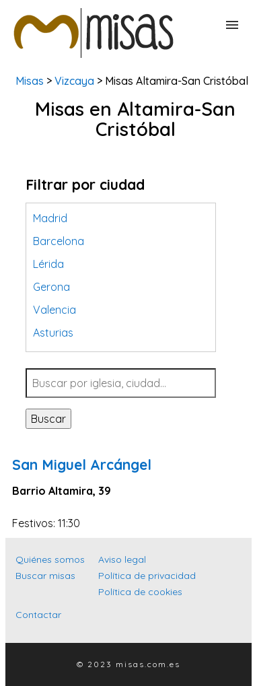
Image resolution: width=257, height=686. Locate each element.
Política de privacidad (147, 576)
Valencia (54, 309)
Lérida (48, 264)
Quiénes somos (50, 559)
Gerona (51, 287)
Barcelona (58, 241)
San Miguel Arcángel (81, 464)
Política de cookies (140, 592)
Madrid (50, 218)
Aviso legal (122, 559)
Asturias (53, 332)
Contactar (38, 615)
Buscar (48, 418)
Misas (29, 81)
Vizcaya (74, 81)
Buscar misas (45, 576)
